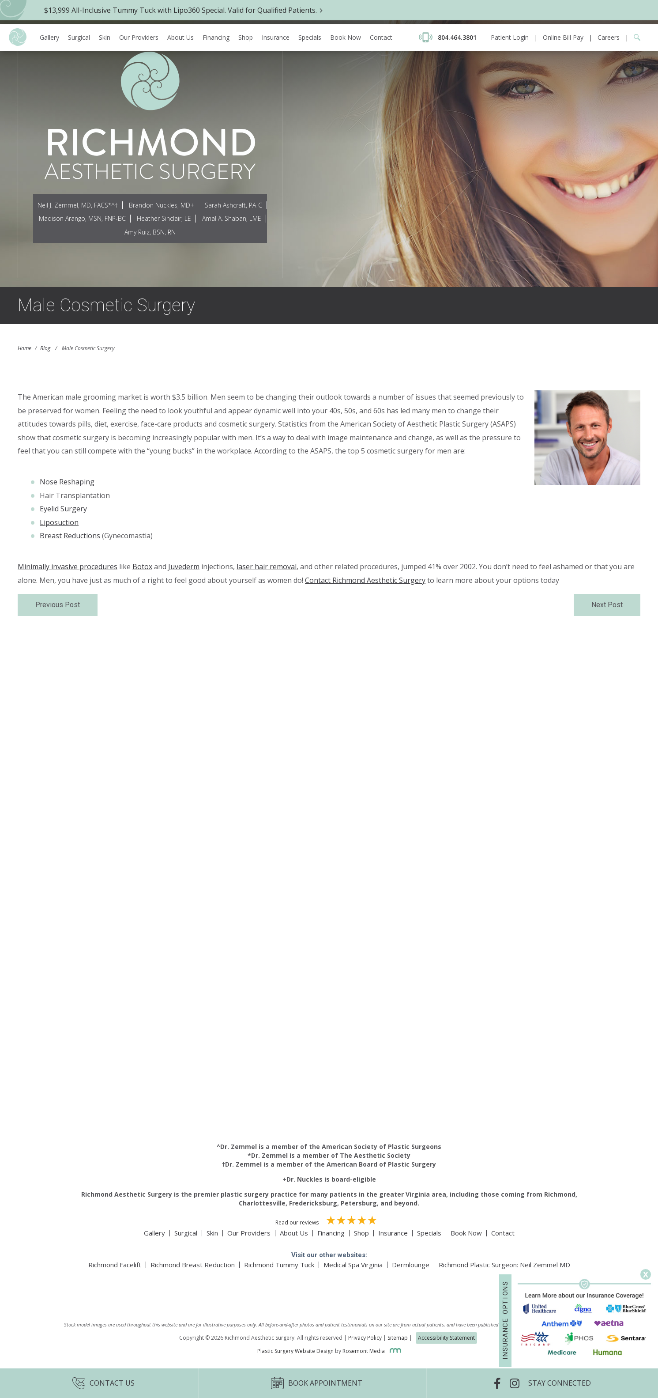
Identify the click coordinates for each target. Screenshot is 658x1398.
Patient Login (510, 13)
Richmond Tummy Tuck (279, 1264)
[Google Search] (634, 13)
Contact (381, 13)
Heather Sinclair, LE (164, 218)
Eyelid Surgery (63, 509)
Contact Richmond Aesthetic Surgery (365, 580)
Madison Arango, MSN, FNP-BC (82, 218)
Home (24, 348)
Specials (309, 13)
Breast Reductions (70, 535)
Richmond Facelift (114, 1264)
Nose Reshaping (67, 482)
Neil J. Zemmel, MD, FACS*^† (78, 205)
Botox (142, 566)
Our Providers (138, 13)
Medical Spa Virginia (353, 1264)
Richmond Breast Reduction (192, 1264)
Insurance (276, 13)
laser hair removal (267, 566)
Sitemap (397, 1337)
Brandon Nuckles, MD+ (161, 205)
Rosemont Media (371, 1351)
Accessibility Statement (446, 1337)
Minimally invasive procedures (67, 566)
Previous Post (57, 605)
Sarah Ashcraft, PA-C (233, 205)
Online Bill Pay (563, 13)
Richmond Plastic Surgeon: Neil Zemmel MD (504, 1264)
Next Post (607, 605)
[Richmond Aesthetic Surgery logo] (17, 19)
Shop (245, 13)
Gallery (49, 13)
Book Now (345, 13)
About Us (180, 13)
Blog (45, 348)
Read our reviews (329, 1221)
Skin (104, 13)
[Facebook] (502, 1383)
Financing (216, 13)
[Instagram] (519, 1383)
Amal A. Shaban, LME (231, 218)
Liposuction (59, 522)
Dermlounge (410, 1264)
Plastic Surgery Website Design (295, 1351)
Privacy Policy (365, 1337)
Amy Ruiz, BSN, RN (150, 232)
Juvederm (183, 566)
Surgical (79, 13)
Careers (609, 13)
